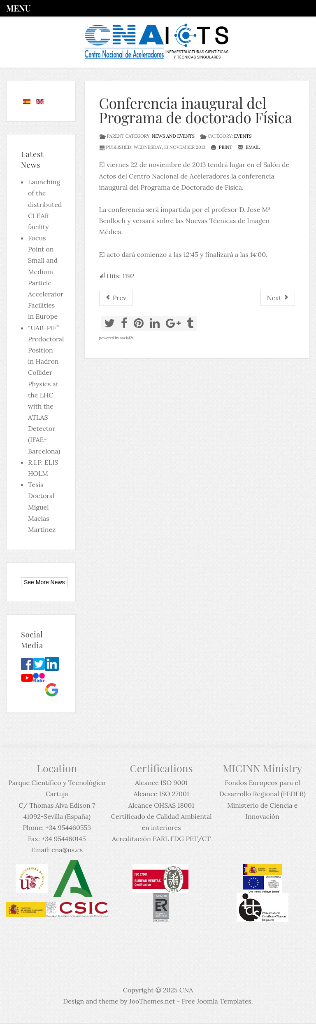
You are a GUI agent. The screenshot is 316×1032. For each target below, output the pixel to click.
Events (243, 136)
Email (248, 147)
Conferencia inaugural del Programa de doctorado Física (195, 110)
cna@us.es (67, 850)
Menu (18, 8)
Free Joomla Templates (216, 1001)
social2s (127, 338)
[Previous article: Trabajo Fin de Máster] (115, 298)
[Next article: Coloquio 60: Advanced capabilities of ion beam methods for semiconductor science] (277, 298)
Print (221, 147)
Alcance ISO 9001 (161, 782)
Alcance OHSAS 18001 (161, 805)
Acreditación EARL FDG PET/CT (161, 839)
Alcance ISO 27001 (161, 794)
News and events (173, 136)
